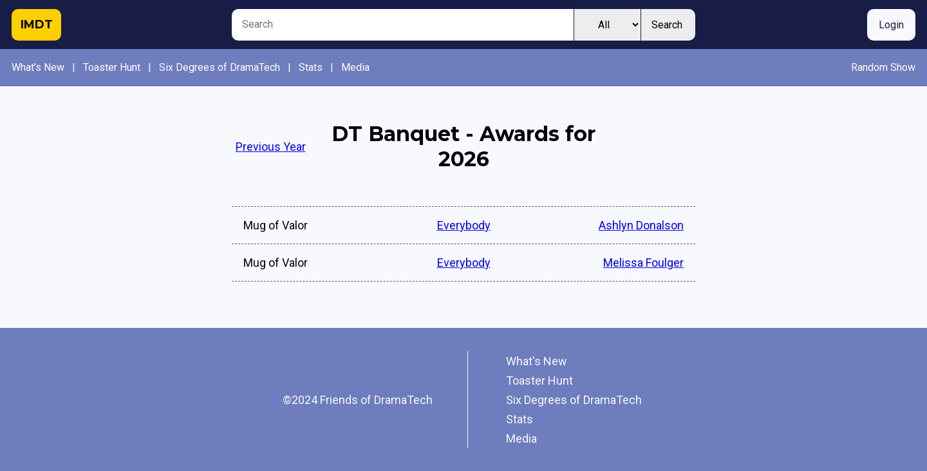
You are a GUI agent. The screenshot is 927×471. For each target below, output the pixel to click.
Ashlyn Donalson (641, 225)
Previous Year (271, 146)
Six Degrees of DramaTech (219, 67)
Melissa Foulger (643, 262)
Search (666, 25)
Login (891, 25)
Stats (311, 67)
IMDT (37, 24)
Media (355, 67)
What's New (38, 67)
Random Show (883, 67)
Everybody (464, 225)
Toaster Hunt (111, 67)
